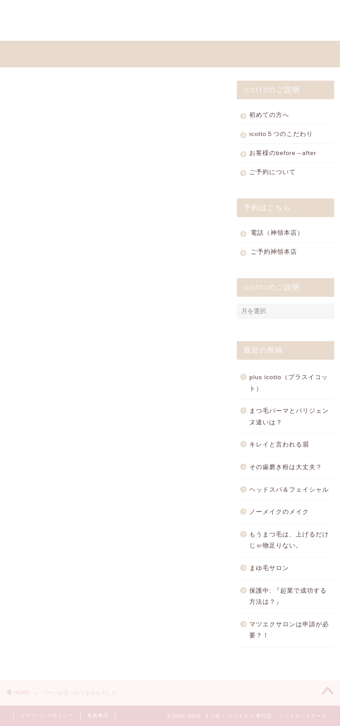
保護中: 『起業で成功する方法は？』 (288, 599)
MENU (74, 12)
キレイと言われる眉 (279, 446)
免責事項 (97, 715)
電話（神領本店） (277, 235)
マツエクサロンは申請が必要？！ (289, 632)
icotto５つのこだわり (281, 136)
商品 (42, 537)
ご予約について (272, 174)
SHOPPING (170, 12)
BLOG (30, 30)
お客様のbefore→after (282, 155)
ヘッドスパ (54, 513)
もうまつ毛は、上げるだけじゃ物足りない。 (289, 542)
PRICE (117, 12)
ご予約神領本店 (274, 254)
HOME (31, 12)
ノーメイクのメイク (279, 514)
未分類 (46, 561)
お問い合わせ (134, 30)
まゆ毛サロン (269, 570)
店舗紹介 (50, 549)
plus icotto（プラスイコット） (288, 385)
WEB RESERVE (237, 12)
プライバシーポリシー (46, 715)
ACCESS (76, 30)
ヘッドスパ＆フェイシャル (289, 492)
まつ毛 (46, 525)
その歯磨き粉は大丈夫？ (285, 469)
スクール (50, 490)
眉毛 (42, 572)
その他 (46, 502)
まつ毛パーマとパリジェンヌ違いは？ (289, 419)
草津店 (46, 584)
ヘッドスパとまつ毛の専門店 (177, 52)
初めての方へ (269, 117)
